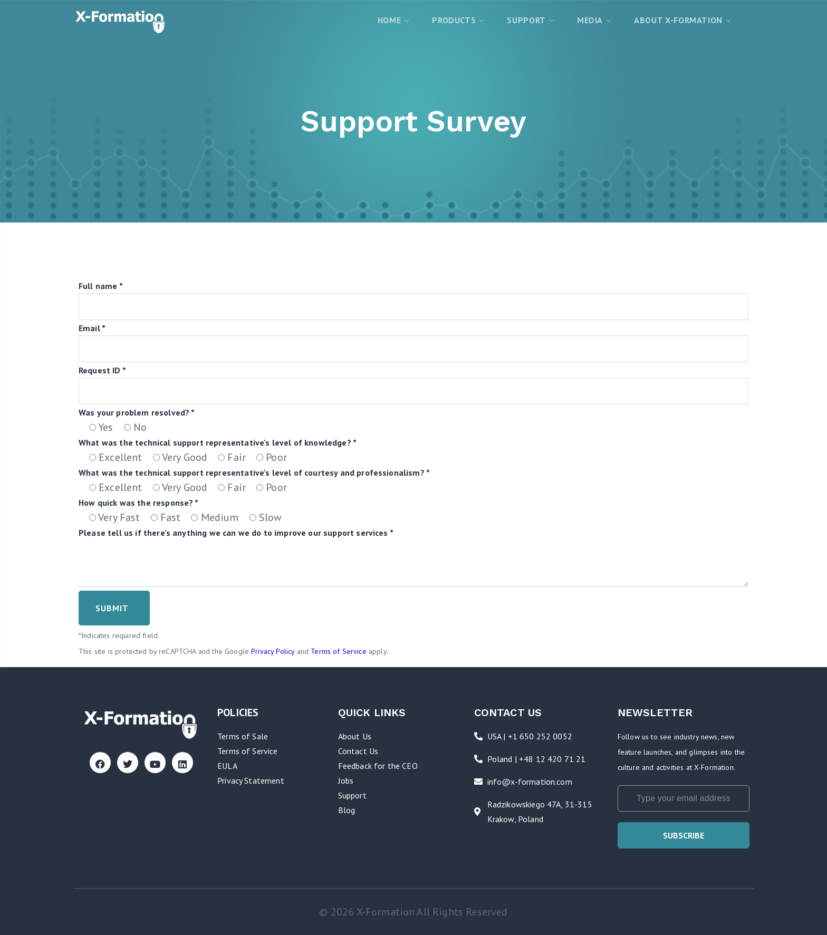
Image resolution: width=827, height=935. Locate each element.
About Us (354, 736)
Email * (92, 328)
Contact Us (358, 751)
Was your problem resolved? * (137, 412)
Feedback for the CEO (378, 765)
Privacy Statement (250, 780)
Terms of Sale (242, 736)
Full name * (101, 286)
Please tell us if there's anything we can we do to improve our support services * (236, 532)
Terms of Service (339, 651)
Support (352, 795)
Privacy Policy (272, 651)
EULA (227, 765)
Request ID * (102, 370)
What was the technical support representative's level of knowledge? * (218, 442)
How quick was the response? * (139, 502)
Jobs (346, 780)
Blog (346, 810)
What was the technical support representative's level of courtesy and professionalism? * (254, 472)
